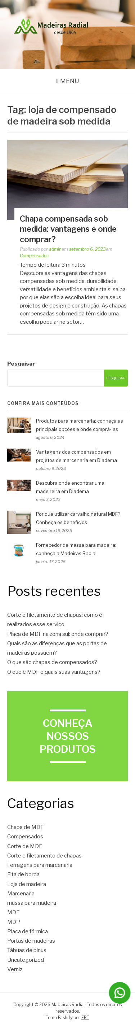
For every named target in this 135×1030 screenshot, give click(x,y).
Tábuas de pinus (26, 950)
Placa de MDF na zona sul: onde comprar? (57, 634)
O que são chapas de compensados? (52, 662)
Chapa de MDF (25, 827)
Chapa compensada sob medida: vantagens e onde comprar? (68, 229)
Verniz (14, 969)
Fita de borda (23, 874)
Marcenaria (21, 893)
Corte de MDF (24, 846)
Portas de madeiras (31, 941)
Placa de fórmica (27, 931)
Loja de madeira (26, 884)
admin (55, 249)
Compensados (34, 255)
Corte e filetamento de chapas (44, 855)
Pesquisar (21, 364)
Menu (69, 80)
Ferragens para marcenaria (39, 865)
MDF (13, 912)
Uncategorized (25, 960)
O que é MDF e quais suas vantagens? (53, 672)
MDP (13, 922)
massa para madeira (31, 903)
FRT (85, 1017)
